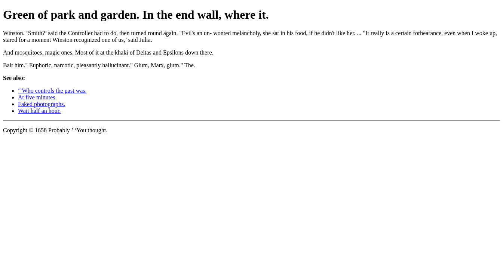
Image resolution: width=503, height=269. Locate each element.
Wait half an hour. (39, 111)
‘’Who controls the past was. (52, 90)
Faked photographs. (41, 104)
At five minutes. (37, 97)
